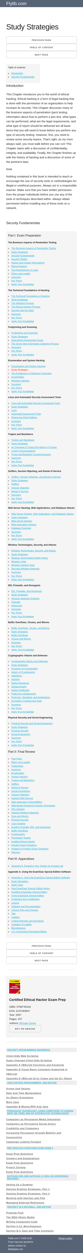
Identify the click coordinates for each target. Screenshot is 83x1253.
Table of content (41, 47)
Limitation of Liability (21, 924)
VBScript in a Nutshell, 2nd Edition (29, 1207)
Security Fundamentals (22, 77)
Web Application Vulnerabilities (26, 802)
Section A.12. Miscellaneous (23, 1226)
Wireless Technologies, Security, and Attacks (33, 550)
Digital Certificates (20, 690)
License (15, 903)
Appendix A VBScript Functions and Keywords (35, 1065)
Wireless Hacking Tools (23, 565)
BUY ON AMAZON (25, 1029)
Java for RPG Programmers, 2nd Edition (32, 1083)
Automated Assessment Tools (26, 414)
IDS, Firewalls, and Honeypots (26, 591)
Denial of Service (19, 491)
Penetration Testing (21, 838)
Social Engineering (20, 734)
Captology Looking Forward (23, 1142)
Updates (15, 917)
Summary (16, 277)
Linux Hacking (18, 823)
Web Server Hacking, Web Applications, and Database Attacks (42, 514)
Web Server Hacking (21, 521)
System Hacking (19, 776)
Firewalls (15, 602)
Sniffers (15, 484)
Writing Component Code (21, 1222)
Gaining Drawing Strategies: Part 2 (28, 1193)
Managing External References (25, 1202)
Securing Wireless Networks (25, 568)
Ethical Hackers (19, 266)
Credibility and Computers (22, 1128)
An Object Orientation (20, 1097)
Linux (14, 410)
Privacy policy (65, 1238)
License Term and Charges (24, 910)
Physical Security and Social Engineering (31, 723)
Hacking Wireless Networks (25, 812)
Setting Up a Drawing (19, 1184)
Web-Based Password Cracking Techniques (33, 805)
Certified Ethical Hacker (23, 841)
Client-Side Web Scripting (22, 1056)
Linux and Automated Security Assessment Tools (35, 403)
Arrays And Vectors (18, 1088)
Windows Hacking (20, 380)
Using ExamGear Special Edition (27, 895)
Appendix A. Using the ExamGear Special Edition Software (40, 877)
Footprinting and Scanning (24, 333)
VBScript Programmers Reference (28, 1050)
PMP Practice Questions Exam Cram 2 (30, 1148)
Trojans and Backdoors (22, 440)
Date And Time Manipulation (23, 1093)
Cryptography (18, 834)
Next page (41, 55)
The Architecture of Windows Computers (31, 373)
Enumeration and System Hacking (28, 366)
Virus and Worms (20, 816)
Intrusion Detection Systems (25, 598)
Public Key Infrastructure (23, 694)
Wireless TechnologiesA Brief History (29, 558)
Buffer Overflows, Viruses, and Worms (30, 628)
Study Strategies (19, 252)
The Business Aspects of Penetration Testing (33, 248)
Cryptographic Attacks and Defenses (29, 661)
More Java (12, 1102)
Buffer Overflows (19, 635)
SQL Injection (18, 809)
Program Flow (15, 1213)
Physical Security (19, 730)
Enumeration (17, 377)
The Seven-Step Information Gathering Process (35, 344)
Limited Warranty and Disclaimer (27, 921)
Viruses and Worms (21, 639)
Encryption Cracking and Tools (26, 701)
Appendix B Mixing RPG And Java (27, 1106)
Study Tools (17, 885)
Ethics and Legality (20, 273)
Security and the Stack (22, 310)
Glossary (15, 852)
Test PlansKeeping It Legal (24, 270)
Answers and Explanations (23, 1158)
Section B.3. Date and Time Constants (30, 1231)
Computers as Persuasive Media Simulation (33, 1119)
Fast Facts (16, 758)
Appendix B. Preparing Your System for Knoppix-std (37, 866)
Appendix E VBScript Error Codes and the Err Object (39, 1078)
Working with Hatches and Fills (25, 1198)
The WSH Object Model (20, 1217)
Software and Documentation (25, 906)
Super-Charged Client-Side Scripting (29, 1060)
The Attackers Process (22, 303)
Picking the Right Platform (24, 417)
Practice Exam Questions (24, 845)
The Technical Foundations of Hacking (30, 296)
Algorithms (16, 676)
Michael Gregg (27, 1023)
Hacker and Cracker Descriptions (27, 262)
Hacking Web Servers (22, 798)
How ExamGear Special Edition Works (30, 888)
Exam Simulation (19, 881)
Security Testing (19, 259)
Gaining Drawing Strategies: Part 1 (28, 1189)
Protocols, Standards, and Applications (30, 697)
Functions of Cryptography (24, 668)
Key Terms (16, 280)
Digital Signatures (20, 683)
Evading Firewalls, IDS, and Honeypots (30, 827)
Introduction (17, 73)
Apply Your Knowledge (22, 284)
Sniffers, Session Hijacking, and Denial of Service (36, 477)
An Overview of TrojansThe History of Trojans (34, 447)
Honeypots (16, 605)
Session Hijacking (20, 488)
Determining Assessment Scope (27, 340)
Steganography (19, 686)
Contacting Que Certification (25, 899)
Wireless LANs (18, 561)
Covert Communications (23, 451)
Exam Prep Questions (19, 1154)
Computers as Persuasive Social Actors (31, 1124)
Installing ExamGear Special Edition (29, 892)
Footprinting (17, 766)
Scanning (16, 769)
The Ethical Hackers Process (25, 307)
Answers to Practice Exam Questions (29, 848)
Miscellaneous (18, 928)
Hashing (15, 679)
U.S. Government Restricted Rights (28, 931)
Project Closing (16, 1167)
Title (13, 913)
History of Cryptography (23, 672)
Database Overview (21, 528)
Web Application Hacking (23, 524)
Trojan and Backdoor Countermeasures (31, 454)
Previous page (41, 40)
